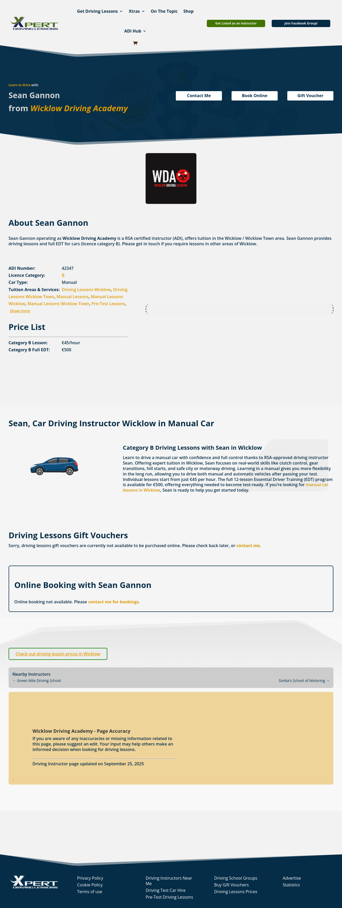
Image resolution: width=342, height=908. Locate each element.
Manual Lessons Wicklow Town (58, 303)
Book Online (255, 95)
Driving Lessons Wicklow (86, 289)
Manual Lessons (73, 296)
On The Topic (164, 11)
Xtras (134, 11)
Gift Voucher (310, 95)
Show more (20, 310)
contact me (248, 545)
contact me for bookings (113, 602)
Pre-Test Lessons (108, 303)
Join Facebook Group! (301, 23)
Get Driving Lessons (97, 11)
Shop (188, 11)
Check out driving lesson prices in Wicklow (58, 654)
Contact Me (199, 95)
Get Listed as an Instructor (236, 23)
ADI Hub (132, 31)
